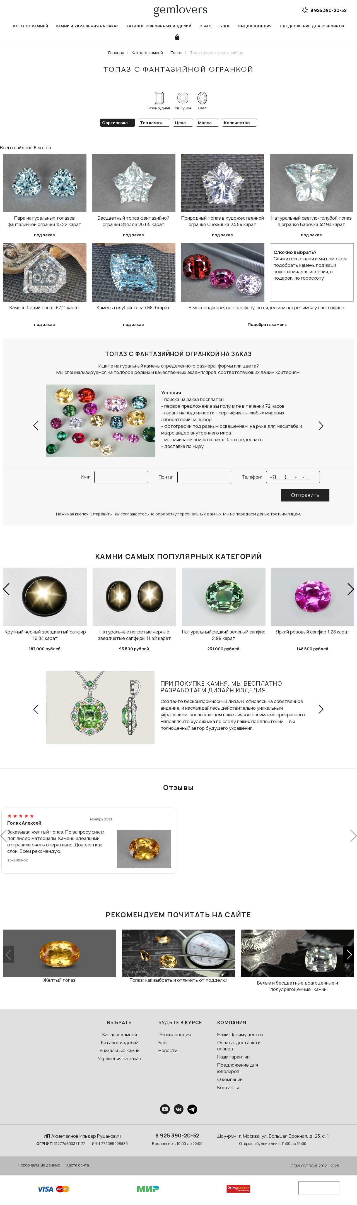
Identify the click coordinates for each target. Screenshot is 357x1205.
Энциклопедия (255, 26)
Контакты (228, 1087)
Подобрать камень (267, 324)
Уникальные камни (119, 1050)
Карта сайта (77, 1165)
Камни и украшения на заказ (87, 26)
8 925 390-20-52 (177, 1135)
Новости (167, 1050)
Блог (224, 26)
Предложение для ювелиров (312, 26)
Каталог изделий (119, 1043)
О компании (230, 1079)
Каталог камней (30, 26)
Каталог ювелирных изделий (159, 26)
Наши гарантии (233, 1057)
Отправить (305, 495)
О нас (205, 26)
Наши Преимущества (240, 1034)
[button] (36, 426)
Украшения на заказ (119, 1058)
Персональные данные (39, 1165)
